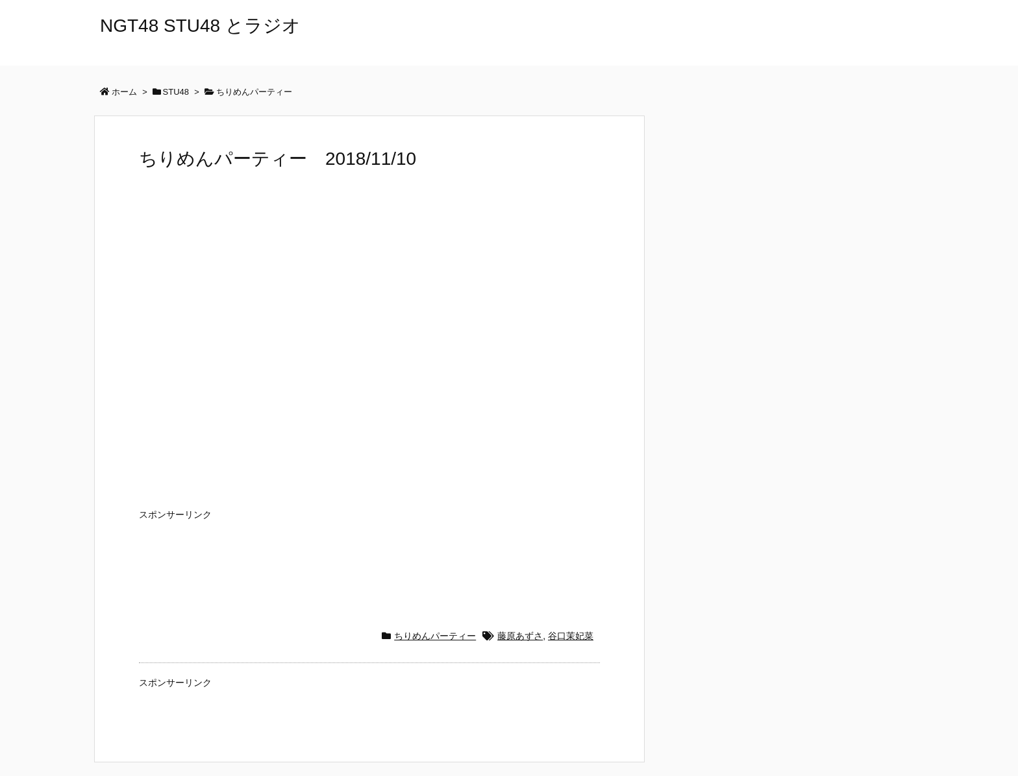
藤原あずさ (520, 636)
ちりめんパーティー (435, 636)
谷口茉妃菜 (570, 636)
